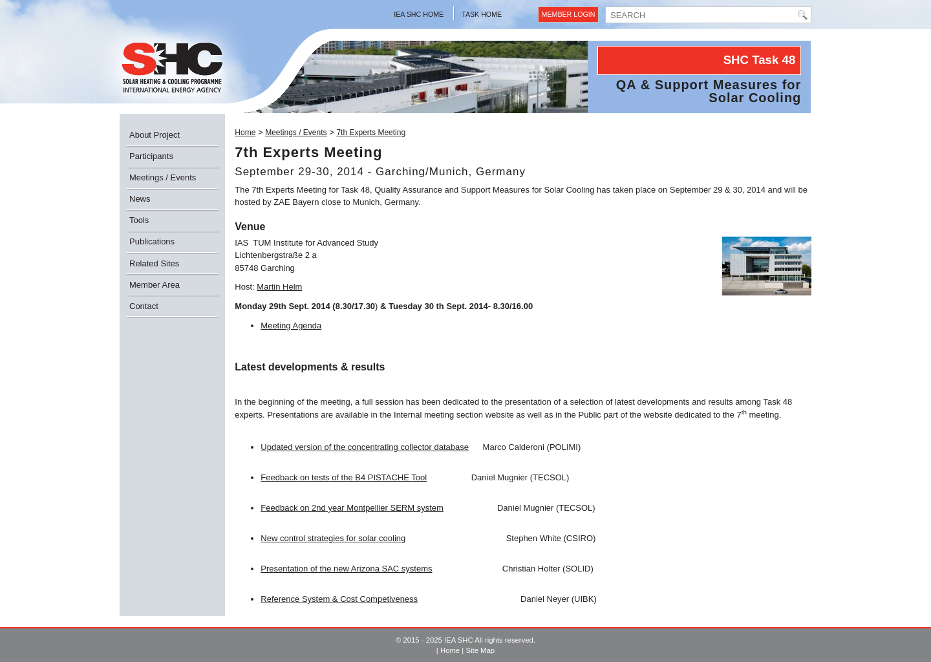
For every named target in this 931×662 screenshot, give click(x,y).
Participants (151, 156)
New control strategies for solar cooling (333, 538)
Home (245, 132)
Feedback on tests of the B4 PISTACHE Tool (344, 477)
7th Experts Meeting (370, 132)
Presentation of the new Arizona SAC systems (346, 568)
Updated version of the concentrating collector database (365, 447)
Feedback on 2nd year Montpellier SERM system (352, 508)
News (140, 199)
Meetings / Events (162, 177)
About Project (154, 135)
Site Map (480, 650)
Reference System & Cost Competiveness (339, 599)
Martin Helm (279, 287)
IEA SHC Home (419, 14)
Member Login (568, 14)
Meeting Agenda (291, 325)
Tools (139, 220)
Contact (143, 306)
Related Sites (154, 263)
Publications (152, 241)
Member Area (154, 285)
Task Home (482, 14)
